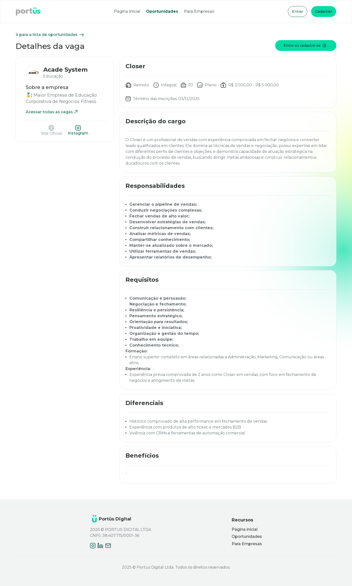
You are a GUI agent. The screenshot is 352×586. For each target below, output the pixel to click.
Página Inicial (127, 11)
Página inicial (245, 529)
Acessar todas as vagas (52, 112)
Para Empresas (199, 11)
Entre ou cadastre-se (305, 45)
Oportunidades (162, 11)
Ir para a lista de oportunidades (50, 35)
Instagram (78, 130)
